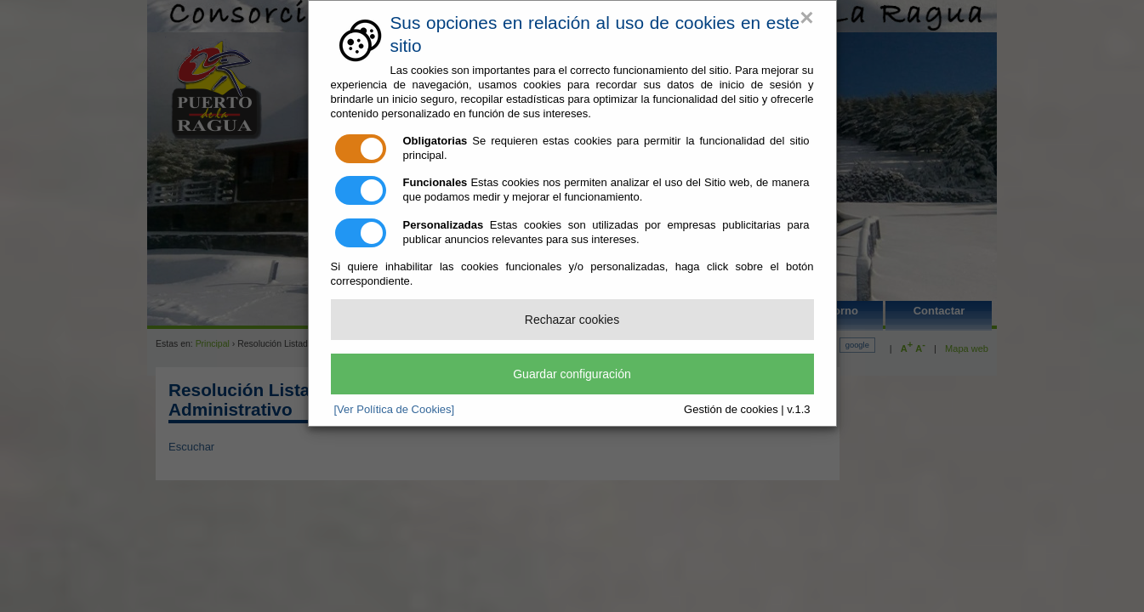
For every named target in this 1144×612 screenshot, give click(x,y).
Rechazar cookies (572, 319)
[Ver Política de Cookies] (394, 409)
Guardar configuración (572, 374)
